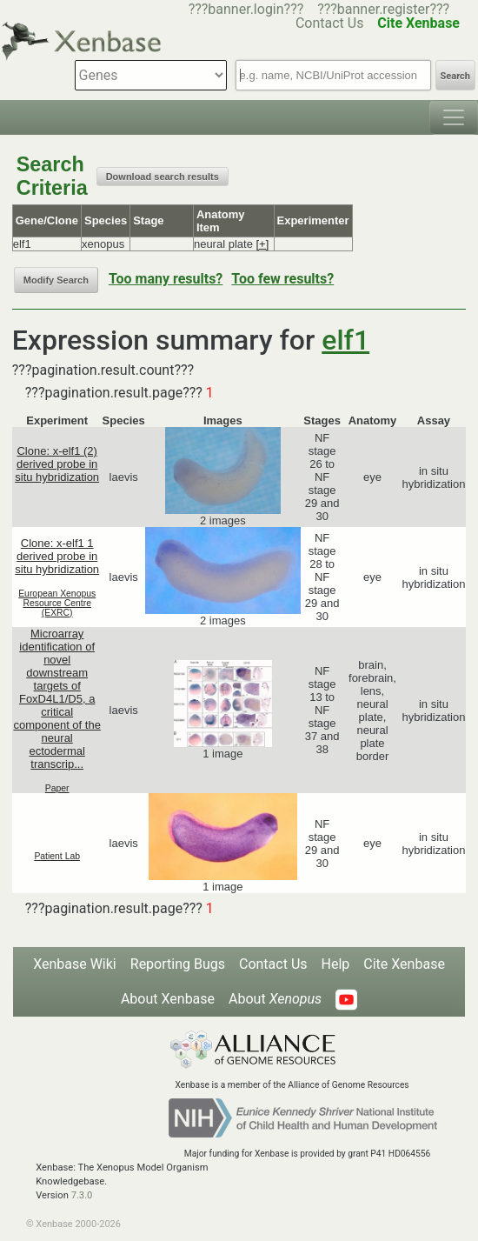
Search (455, 76)
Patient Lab (57, 856)
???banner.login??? (246, 9)
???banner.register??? (383, 9)
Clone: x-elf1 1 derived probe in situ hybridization (57, 556)
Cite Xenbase (404, 964)
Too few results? (282, 278)
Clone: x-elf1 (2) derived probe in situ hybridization (57, 464)
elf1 (345, 340)
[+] (262, 243)
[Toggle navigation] (453, 117)
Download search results (162, 176)
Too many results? (165, 278)
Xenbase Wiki (74, 964)
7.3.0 (82, 1195)
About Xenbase (168, 999)
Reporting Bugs (177, 964)
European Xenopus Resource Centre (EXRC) (57, 603)
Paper (57, 788)
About (275, 999)
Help (336, 964)
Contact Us (273, 964)
